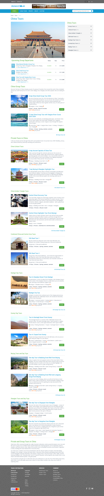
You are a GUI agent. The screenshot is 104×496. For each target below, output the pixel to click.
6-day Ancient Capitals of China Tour (40, 151)
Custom (42, 11)
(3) (75, 33)
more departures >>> (22, 67)
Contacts (55, 480)
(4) (72, 26)
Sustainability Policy (58, 478)
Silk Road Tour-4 (34, 253)
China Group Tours (18, 86)
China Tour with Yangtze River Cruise (26, 77)
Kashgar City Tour (34, 293)
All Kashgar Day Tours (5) (59, 309)
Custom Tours (42, 474)
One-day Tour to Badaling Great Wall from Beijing (44, 358)
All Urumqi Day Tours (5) (59, 350)
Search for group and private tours (81, 11)
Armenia (27, 476)
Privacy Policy (56, 476)
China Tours (23, 11)
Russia (26, 483)
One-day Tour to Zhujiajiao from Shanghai (42, 403)
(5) (74, 40)
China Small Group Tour (22, 71)
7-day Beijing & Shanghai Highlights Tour (42, 169)
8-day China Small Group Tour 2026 (40, 96)
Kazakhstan (14, 476)
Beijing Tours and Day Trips (19, 353)
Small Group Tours (43, 470)
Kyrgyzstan (14, 478)
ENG (86, 1)
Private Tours (42, 472)
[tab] (80, 26)
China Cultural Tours (17, 146)
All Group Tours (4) (60, 135)
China (26, 480)
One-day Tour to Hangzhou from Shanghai (42, 421)
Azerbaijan (27, 474)
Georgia (27, 472)
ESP (92, 1)
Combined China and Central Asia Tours (23, 234)
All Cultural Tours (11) (60, 187)
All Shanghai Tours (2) (59, 439)
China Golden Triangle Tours (20, 191)
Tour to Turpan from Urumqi (37, 334)
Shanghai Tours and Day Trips (20, 398)
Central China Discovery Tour (38, 195)
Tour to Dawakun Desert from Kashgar (41, 277)
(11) (73, 29)
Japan (26, 482)
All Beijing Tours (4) (60, 395)
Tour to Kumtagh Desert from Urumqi (40, 317)
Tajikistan (13, 480)
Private (31, 11)
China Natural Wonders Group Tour (25, 64)
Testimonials (56, 472)
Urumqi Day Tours (16, 313)
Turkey (26, 485)
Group (36, 11)
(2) (73, 50)
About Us (13, 1)
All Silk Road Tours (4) (59, 269)
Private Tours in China (19, 138)
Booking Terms (57, 474)
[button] (91, 26)
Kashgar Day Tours (16, 273)
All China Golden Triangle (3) (58, 230)
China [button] (14, 11)
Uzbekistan (13, 474)
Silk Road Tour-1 (34, 238)
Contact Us (19, 1)
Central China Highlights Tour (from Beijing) (42, 213)
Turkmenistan (14, 482)
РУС (89, 1)
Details (61, 109)
